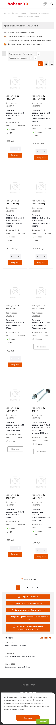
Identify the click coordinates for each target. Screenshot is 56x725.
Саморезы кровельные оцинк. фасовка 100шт (27, 40)
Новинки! (43, 721)
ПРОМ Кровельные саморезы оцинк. (23, 36)
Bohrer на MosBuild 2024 (15, 646)
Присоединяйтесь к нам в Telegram (20, 656)
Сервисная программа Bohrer (17, 667)
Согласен (28, 718)
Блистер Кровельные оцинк (19, 32)
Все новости (45, 638)
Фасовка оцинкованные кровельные (23, 44)
